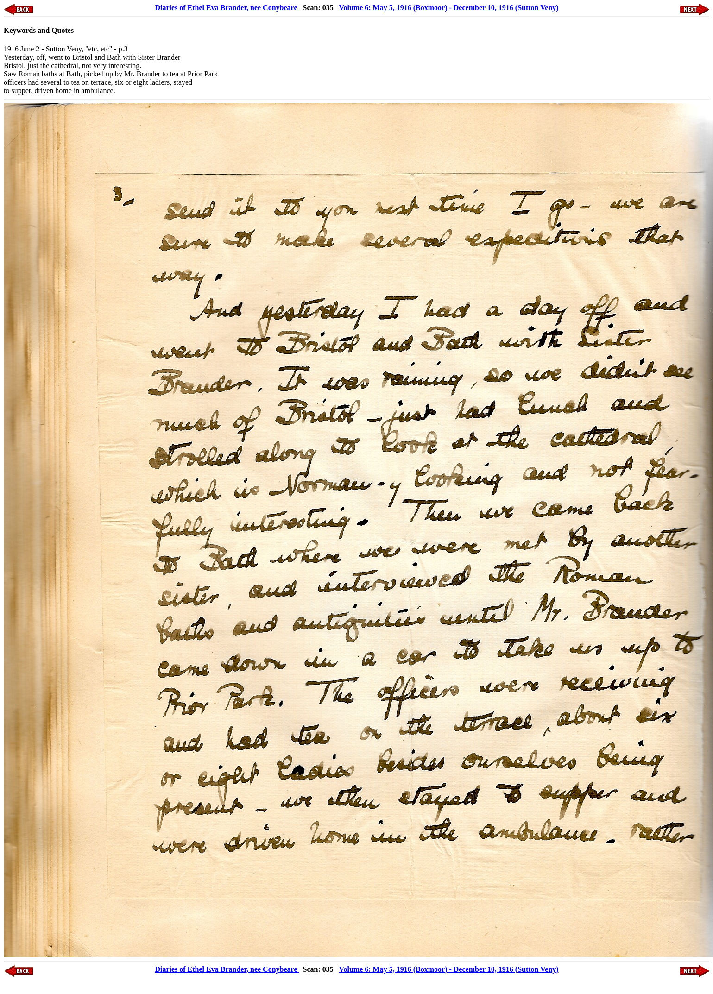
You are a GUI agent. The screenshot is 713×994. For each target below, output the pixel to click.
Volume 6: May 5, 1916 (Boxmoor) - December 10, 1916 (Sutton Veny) (448, 8)
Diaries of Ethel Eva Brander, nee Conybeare (227, 8)
